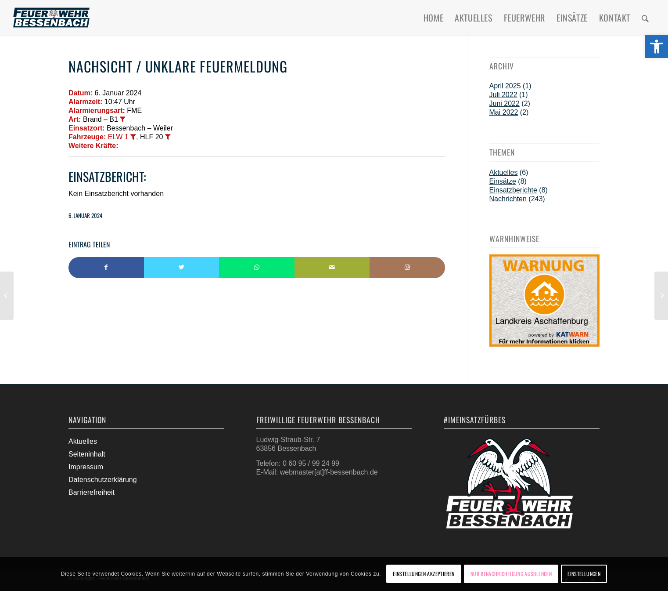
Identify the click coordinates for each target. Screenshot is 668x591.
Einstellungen (583, 573)
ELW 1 (118, 137)
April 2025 (505, 86)
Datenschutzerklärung (102, 479)
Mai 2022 (503, 112)
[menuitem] (433, 17)
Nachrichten (508, 199)
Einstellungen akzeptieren (423, 573)
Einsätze (502, 181)
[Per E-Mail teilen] (332, 267)
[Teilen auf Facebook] (106, 267)
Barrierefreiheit (91, 492)
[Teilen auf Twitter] (181, 267)
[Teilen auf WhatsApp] (256, 267)
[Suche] (645, 17)
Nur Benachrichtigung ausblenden (511, 573)
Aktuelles (503, 172)
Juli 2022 (503, 94)
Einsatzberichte (513, 190)
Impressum (85, 467)
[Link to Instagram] (407, 267)
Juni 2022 (504, 103)
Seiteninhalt (86, 454)
